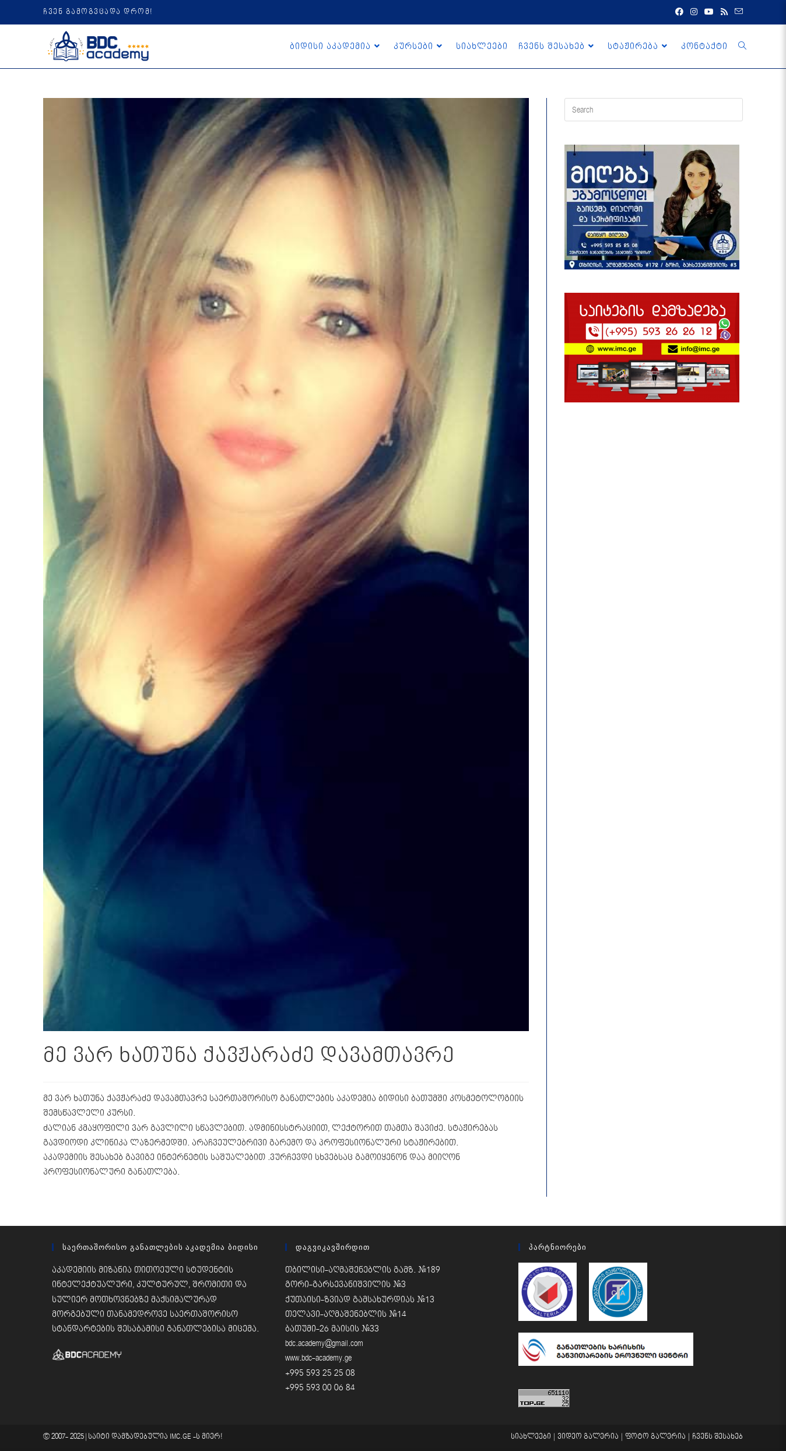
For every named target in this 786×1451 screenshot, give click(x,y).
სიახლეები (531, 1436)
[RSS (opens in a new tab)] (724, 12)
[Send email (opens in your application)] (737, 12)
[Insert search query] (653, 109)
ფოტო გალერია (655, 1436)
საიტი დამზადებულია (129, 1436)
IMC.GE (181, 1436)
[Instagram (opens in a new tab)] (694, 12)
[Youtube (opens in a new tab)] (709, 12)
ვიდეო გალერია (588, 1436)
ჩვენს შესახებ (717, 1436)
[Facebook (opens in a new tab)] (679, 12)
